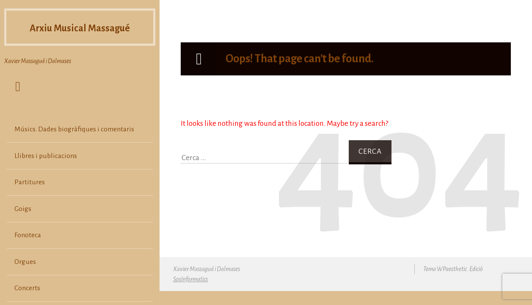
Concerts (27, 288)
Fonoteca (27, 235)
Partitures (29, 182)
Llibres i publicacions (45, 156)
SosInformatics (190, 279)
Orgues (25, 262)
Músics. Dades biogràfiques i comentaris (74, 129)
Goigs (22, 209)
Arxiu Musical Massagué (80, 27)
